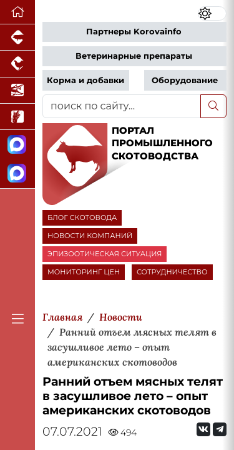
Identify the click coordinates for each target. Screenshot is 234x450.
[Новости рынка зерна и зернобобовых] (17, 117)
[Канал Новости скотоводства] (17, 144)
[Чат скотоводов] (17, 173)
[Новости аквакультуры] (17, 91)
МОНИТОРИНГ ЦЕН (83, 272)
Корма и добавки (85, 80)
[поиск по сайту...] (121, 106)
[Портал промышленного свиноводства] (17, 37)
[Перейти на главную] (17, 12)
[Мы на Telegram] (220, 429)
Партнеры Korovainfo (134, 31)
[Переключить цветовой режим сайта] (212, 13)
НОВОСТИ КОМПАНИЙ (89, 235)
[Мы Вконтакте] (203, 429)
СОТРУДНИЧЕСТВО (172, 272)
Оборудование (185, 80)
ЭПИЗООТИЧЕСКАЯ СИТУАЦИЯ (104, 253)
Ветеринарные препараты (134, 56)
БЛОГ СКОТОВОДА (82, 217)
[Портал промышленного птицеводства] (17, 64)
